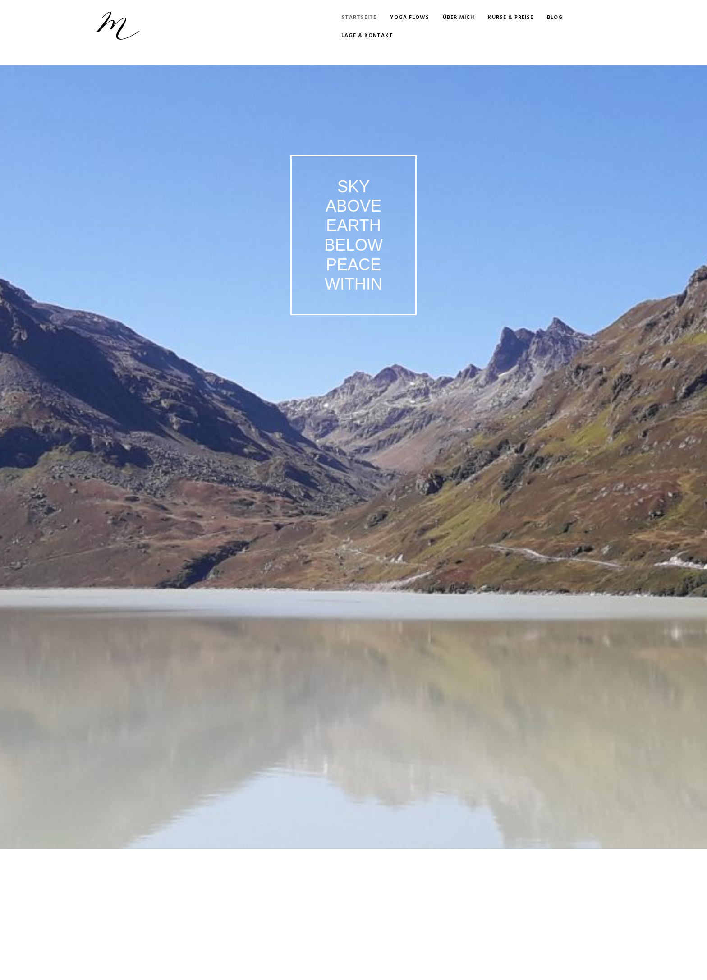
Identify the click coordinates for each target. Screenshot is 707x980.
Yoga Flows (409, 17)
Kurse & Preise (510, 17)
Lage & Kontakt (367, 35)
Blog (555, 17)
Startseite (358, 17)
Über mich (458, 17)
